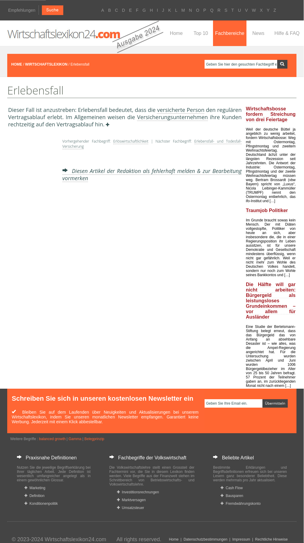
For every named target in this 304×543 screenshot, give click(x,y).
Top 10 (200, 33)
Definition (34, 496)
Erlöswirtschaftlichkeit (130, 141)
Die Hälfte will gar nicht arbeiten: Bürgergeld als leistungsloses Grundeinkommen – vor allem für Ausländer (271, 300)
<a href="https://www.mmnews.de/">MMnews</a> (32, 228)
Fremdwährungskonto (241, 503)
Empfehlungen (21, 10)
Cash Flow (232, 488)
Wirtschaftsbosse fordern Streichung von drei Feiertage (271, 114)
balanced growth (52, 439)
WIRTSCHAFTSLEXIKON (46, 64)
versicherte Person (180, 109)
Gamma (74, 439)
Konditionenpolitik (41, 503)
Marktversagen (131, 500)
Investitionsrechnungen (138, 492)
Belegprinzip (94, 439)
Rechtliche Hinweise (271, 539)
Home (176, 33)
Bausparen (232, 496)
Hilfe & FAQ (287, 33)
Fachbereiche (229, 33)
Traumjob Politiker (267, 210)
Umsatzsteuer (130, 508)
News (258, 33)
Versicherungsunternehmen (172, 117)
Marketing (34, 488)
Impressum (241, 539)
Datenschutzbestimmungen (205, 539)
